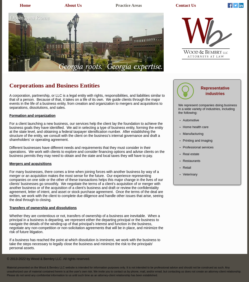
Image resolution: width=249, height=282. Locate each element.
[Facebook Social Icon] (230, 5)
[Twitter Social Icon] (235, 5)
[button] (86, 42)
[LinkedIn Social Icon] (241, 5)
